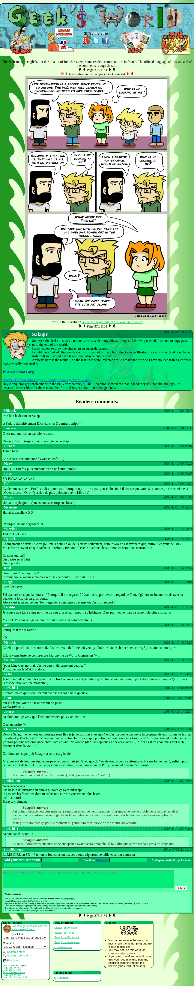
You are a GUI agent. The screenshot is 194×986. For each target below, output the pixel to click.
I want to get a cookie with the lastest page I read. (30, 931)
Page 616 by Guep (12, 973)
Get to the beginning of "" (112, 322)
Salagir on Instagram (67, 945)
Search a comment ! (19, 958)
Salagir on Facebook (66, 940)
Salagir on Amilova (65, 931)
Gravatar (101, 860)
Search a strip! (16, 955)
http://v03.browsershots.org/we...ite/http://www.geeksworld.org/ (46, 380)
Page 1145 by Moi (12, 978)
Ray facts (12, 963)
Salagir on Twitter (64, 935)
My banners (61, 981)
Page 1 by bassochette (14, 975)
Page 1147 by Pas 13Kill (15, 980)
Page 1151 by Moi (12, 971)
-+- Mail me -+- (63, 950)
